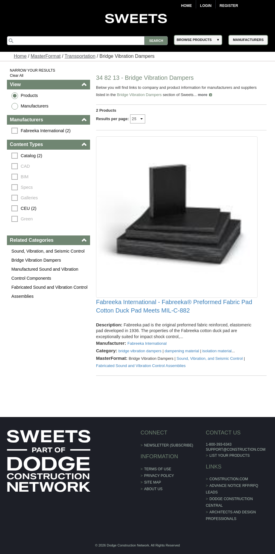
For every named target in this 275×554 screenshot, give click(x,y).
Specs (27, 187)
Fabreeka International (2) (46, 130)
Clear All (16, 75)
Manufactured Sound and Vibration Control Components (44, 274)
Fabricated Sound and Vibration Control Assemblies (49, 292)
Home (186, 6)
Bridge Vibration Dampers (36, 260)
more (203, 94)
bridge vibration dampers (139, 351)
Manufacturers (34, 106)
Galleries (29, 197)
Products (29, 95)
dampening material (182, 351)
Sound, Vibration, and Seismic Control (48, 251)
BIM (25, 176)
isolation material (217, 351)
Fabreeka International (147, 343)
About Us (153, 489)
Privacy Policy (159, 476)
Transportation (79, 56)
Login (205, 6)
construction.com (228, 479)
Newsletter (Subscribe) (168, 445)
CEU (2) (28, 208)
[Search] (87, 40)
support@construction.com (235, 449)
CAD (25, 166)
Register (229, 6)
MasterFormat (46, 56)
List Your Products (229, 455)
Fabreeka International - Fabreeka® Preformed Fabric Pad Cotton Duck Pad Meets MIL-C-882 (174, 306)
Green (27, 218)
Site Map (152, 482)
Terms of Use (157, 469)
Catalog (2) (31, 155)
